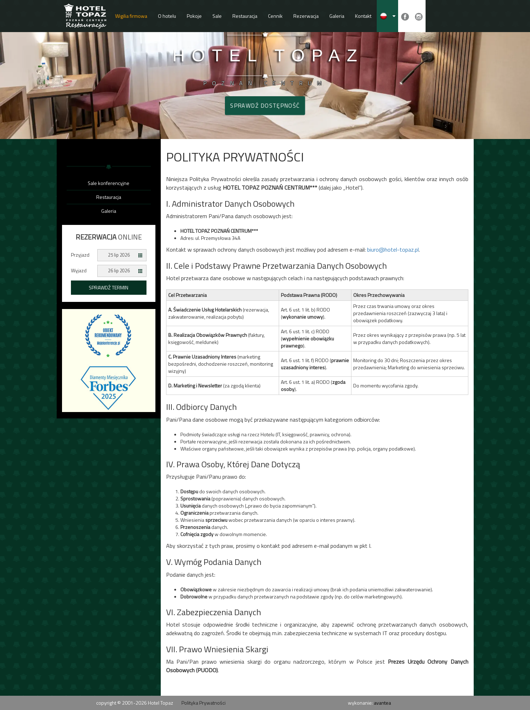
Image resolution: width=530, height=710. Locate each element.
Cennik (275, 16)
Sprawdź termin (108, 287)
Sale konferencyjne (108, 183)
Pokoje (194, 16)
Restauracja (244, 16)
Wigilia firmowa (131, 16)
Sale (217, 16)
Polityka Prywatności (203, 702)
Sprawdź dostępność (265, 105)
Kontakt (363, 16)
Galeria (336, 16)
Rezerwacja (306, 16)
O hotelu (167, 16)
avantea (382, 702)
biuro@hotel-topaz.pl (393, 249)
